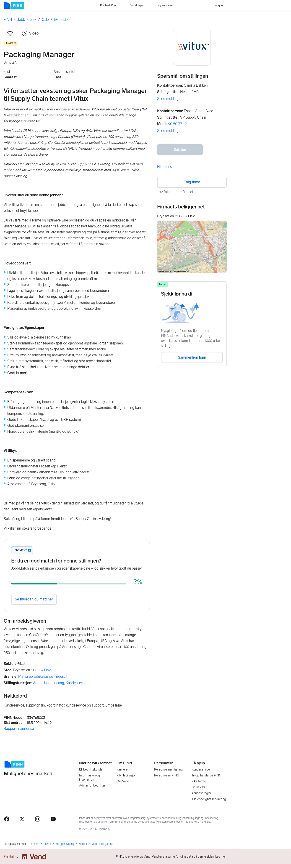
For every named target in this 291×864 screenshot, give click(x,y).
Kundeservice (76, 683)
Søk (33, 19)
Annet (37, 683)
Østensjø (61, 19)
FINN (8, 19)
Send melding (168, 98)
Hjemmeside (166, 167)
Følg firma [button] (192, 182)
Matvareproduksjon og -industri (42, 676)
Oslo (45, 19)
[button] (10, 33)
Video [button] (30, 33)
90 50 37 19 (177, 124)
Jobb (21, 19)
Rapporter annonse (19, 728)
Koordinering (54, 683)
